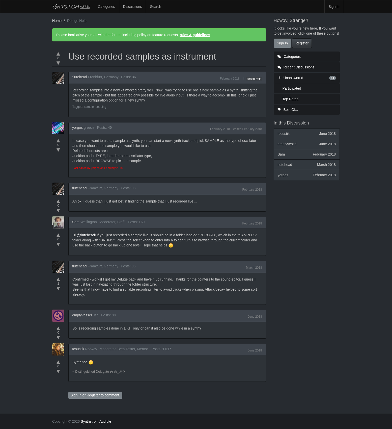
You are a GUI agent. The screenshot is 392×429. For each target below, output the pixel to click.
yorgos (77, 127)
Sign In (334, 7)
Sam (75, 222)
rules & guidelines (195, 35)
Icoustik (78, 349)
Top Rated (291, 99)
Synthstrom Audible (71, 6)
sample (89, 107)
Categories (106, 7)
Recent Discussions (296, 67)
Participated (292, 88)
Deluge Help (254, 79)
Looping (100, 107)
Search (155, 7)
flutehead (79, 77)
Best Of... (287, 110)
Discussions (132, 7)
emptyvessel (82, 315)
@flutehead (86, 235)
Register (93, 395)
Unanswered (306, 77)
